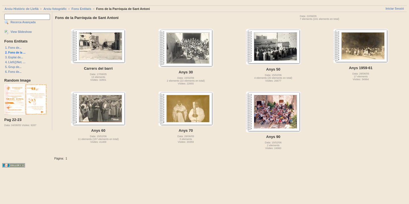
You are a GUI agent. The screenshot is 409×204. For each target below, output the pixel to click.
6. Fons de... (13, 71)
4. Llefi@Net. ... (15, 62)
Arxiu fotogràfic (55, 8)
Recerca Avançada (23, 22)
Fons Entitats (81, 8)
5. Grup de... (13, 67)
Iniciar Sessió (395, 8)
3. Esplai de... (14, 57)
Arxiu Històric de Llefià (22, 8)
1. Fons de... (13, 47)
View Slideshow (21, 31)
